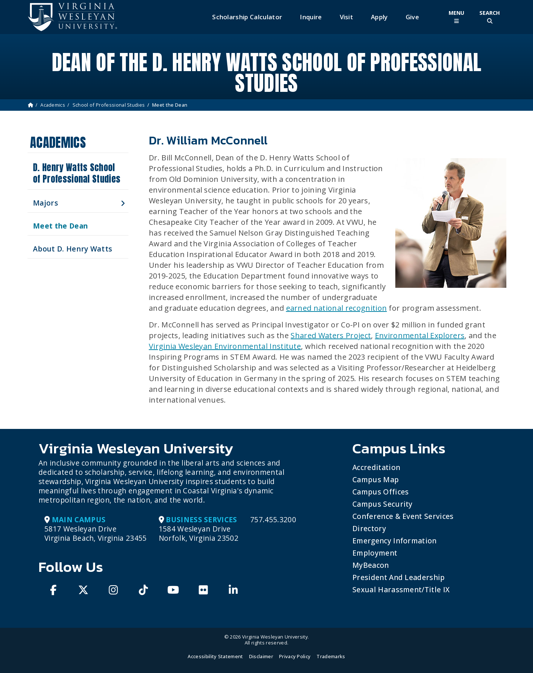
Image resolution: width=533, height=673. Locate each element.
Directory (369, 528)
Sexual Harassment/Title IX (401, 589)
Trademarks (330, 656)
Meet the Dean (60, 226)
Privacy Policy (295, 656)
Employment (374, 553)
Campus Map (375, 479)
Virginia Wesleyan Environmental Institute (225, 346)
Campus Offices (380, 492)
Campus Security (382, 504)
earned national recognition (336, 308)
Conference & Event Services (403, 516)
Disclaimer (261, 656)
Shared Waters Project (331, 335)
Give (412, 17)
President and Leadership (398, 577)
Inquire (311, 17)
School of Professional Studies (109, 104)
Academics (52, 104)
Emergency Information (394, 541)
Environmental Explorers (420, 335)
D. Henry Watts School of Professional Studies (76, 173)
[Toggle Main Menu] (456, 17)
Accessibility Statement (215, 656)
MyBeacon (370, 565)
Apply (379, 17)
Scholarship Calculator (247, 17)
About (72, 249)
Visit (346, 17)
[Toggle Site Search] (489, 17)
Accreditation (376, 467)
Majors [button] (45, 203)
